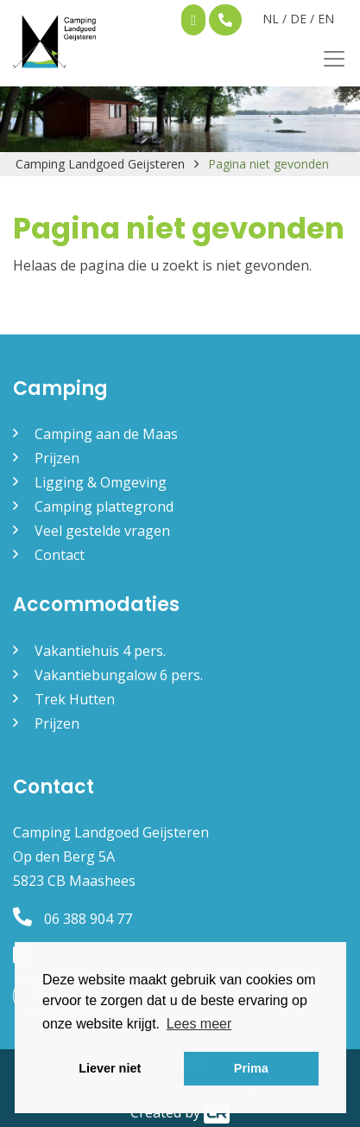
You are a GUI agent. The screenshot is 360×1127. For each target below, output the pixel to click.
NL (270, 18)
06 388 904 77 (72, 918)
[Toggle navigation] (329, 58)
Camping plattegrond (104, 506)
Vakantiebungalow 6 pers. (119, 674)
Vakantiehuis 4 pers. (100, 650)
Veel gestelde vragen (102, 530)
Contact (60, 554)
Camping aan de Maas (106, 433)
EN (326, 18)
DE (298, 18)
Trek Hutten (75, 699)
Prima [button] (251, 1068)
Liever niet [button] (110, 1068)
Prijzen (57, 458)
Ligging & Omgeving (101, 482)
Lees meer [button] (199, 1023)
